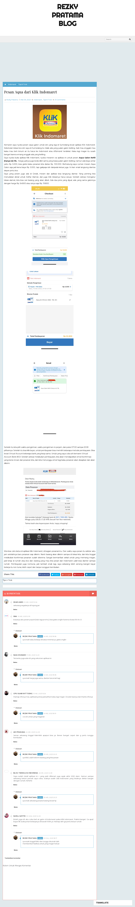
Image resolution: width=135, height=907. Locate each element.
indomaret (12, 84)
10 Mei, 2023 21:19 (24, 616)
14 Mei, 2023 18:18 (50, 636)
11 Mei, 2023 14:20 (33, 655)
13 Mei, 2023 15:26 (39, 693)
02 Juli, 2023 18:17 (50, 840)
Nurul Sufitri (19, 818)
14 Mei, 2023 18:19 (50, 716)
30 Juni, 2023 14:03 (33, 818)
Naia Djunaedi (19, 655)
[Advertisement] (67, 61)
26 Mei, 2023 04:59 (45, 775)
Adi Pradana (19, 734)
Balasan (19, 631)
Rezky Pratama (30, 636)
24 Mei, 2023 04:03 (33, 734)
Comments (59, 100)
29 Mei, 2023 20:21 (50, 756)
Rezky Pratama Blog (67, 15)
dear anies (18, 602)
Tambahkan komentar (12, 860)
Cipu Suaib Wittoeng (23, 693)
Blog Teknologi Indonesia (25, 775)
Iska (15, 616)
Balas (15, 609)
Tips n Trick (22, 84)
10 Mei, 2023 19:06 (30, 602)
